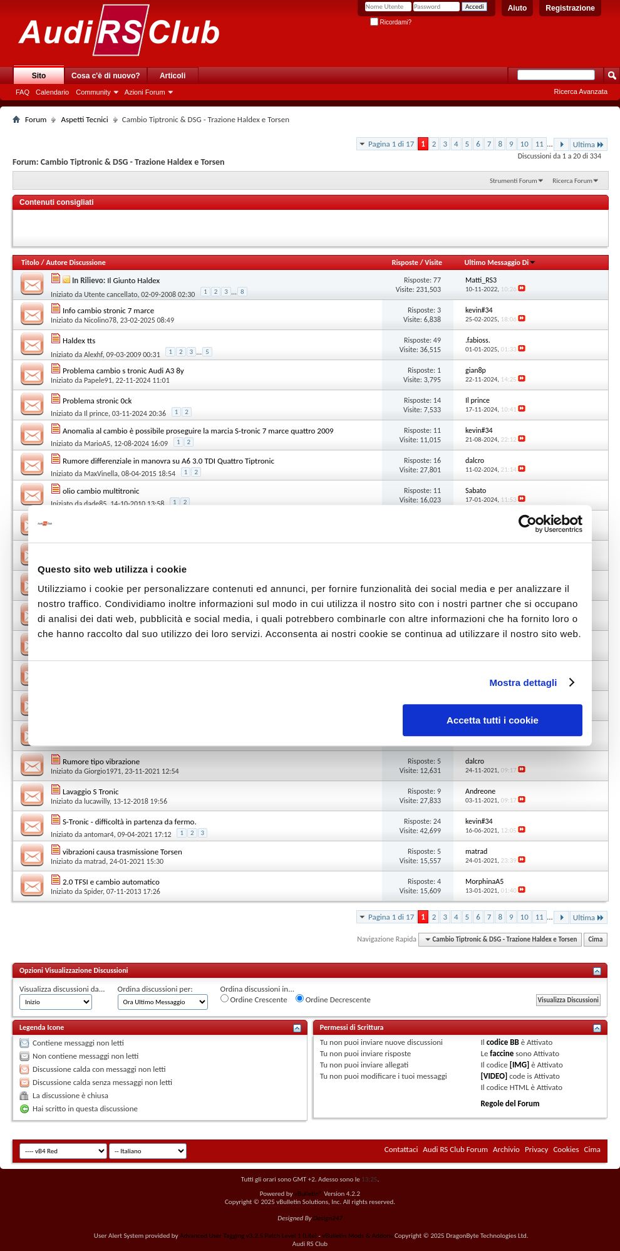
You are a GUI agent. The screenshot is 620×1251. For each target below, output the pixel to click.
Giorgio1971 (102, 771)
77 (437, 280)
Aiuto (517, 8)
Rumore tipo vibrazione (101, 761)
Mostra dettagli (523, 682)
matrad (95, 861)
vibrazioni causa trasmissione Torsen (122, 851)
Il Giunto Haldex (133, 280)
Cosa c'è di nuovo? (105, 75)
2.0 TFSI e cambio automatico (111, 881)
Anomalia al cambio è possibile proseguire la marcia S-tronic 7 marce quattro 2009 (198, 430)
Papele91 (98, 380)
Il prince (96, 413)
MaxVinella (101, 473)
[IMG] (520, 1064)
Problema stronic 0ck (97, 400)
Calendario (52, 92)
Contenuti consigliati (56, 202)
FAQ (22, 92)
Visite (433, 262)
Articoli (172, 75)
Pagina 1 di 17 (391, 143)
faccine (502, 1053)
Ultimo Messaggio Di (500, 262)
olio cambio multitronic (101, 491)
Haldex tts (79, 340)
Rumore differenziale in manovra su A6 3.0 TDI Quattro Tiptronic (168, 460)
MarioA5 (97, 443)
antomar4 (99, 834)
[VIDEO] (493, 1076)
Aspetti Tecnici (84, 119)
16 (437, 460)
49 (437, 340)
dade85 (95, 503)
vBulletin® (308, 1194)
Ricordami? (390, 22)
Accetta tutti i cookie (493, 720)
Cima (595, 939)
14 (437, 400)
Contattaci (401, 1149)
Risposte (405, 262)
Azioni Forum (145, 92)
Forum (35, 119)
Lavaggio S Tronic (90, 791)
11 (539, 143)
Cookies (566, 1149)
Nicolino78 (100, 320)
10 (524, 143)
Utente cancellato (111, 294)
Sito (39, 75)
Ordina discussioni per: (155, 989)
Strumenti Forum (513, 181)
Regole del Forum (509, 1103)
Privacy (537, 1149)
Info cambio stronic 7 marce (108, 310)
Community (93, 92)
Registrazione (570, 8)
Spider (93, 891)
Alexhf (93, 354)
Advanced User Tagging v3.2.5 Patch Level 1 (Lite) (248, 1236)
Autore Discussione (75, 262)
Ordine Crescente (253, 999)
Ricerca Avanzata (580, 91)
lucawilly (97, 801)
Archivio (506, 1149)
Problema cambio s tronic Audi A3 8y (123, 370)
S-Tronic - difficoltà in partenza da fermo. (130, 821)
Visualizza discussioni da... (62, 989)
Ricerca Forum (572, 181)
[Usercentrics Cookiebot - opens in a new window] (527, 523)
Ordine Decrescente (333, 999)
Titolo (30, 262)
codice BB (503, 1042)
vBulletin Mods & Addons (357, 1236)
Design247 (328, 1218)
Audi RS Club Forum (455, 1149)
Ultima (588, 144)
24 (437, 821)
